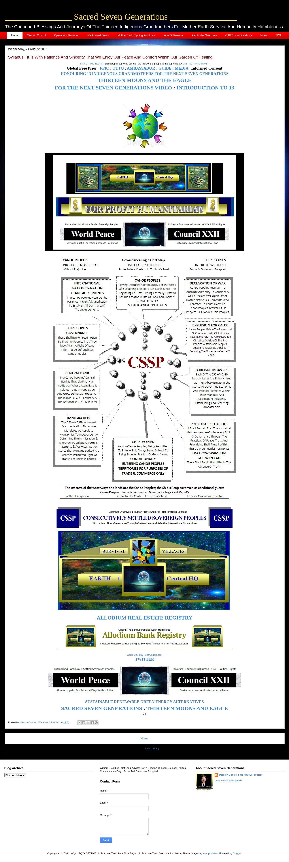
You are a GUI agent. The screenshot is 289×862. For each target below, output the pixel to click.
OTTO (118, 68)
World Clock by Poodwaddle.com (144, 655)
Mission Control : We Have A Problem (240, 774)
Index (263, 35)
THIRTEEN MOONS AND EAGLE (187, 708)
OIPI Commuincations (238, 35)
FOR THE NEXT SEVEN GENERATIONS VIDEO (113, 88)
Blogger (237, 853)
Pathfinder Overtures (204, 35)
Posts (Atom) (152, 748)
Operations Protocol (66, 35)
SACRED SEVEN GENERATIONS (101, 708)
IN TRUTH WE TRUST (196, 63)
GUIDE (165, 68)
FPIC (104, 68)
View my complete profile (228, 780)
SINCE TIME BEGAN (91, 63)
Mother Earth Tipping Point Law (136, 35)
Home (15, 35)
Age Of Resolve (173, 35)
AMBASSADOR (141, 68)
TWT (278, 35)
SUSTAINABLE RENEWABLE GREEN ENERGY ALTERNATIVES (144, 702)
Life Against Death (98, 35)
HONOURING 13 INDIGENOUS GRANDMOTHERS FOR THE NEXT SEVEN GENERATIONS (144, 74)
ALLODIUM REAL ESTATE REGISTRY (145, 618)
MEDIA (181, 68)
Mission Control (36, 35)
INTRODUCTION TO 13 (205, 88)
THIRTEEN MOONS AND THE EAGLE (144, 80)
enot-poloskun (210, 853)
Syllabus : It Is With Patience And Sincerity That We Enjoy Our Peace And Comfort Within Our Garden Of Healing (110, 57)
